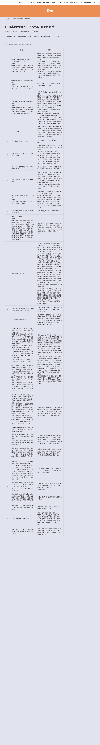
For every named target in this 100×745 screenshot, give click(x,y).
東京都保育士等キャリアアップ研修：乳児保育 (87, 109)
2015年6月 (74, 275)
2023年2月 (74, 176)
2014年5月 (74, 314)
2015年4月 (74, 282)
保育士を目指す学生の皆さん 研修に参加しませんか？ (87, 64)
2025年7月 (74, 160)
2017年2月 (74, 255)
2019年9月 (74, 239)
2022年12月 (75, 180)
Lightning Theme (50, 729)
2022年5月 (74, 195)
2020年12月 (75, 219)
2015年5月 (74, 279)
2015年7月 (74, 271)
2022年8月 (74, 184)
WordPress (41, 729)
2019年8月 (74, 243)
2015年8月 (74, 267)
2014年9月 (74, 302)
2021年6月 (74, 215)
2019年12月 (75, 231)
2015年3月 (74, 286)
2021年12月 (75, 203)
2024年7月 (74, 164)
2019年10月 (75, 235)
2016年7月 (74, 259)
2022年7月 (74, 188)
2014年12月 (75, 298)
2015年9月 (74, 263)
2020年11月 (75, 223)
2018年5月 (74, 251)
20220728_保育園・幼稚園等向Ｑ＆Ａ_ (18, 44)
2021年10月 (75, 207)
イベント (74, 149)
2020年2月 (74, 227)
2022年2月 (74, 199)
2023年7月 (74, 172)
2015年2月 (74, 290)
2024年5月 (74, 168)
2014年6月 (74, 310)
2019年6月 (74, 247)
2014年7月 (74, 306)
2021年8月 (74, 211)
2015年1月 (74, 294)
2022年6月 (74, 191)
